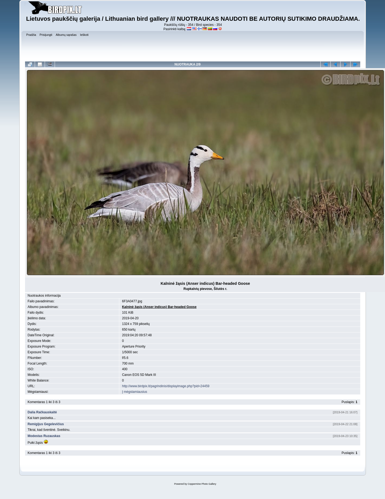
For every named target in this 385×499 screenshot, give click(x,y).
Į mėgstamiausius (134, 392)
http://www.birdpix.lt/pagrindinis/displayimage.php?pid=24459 (165, 386)
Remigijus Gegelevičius (46, 424)
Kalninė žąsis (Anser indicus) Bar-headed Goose (159, 307)
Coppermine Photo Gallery (202, 484)
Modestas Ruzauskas (44, 436)
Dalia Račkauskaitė (42, 412)
